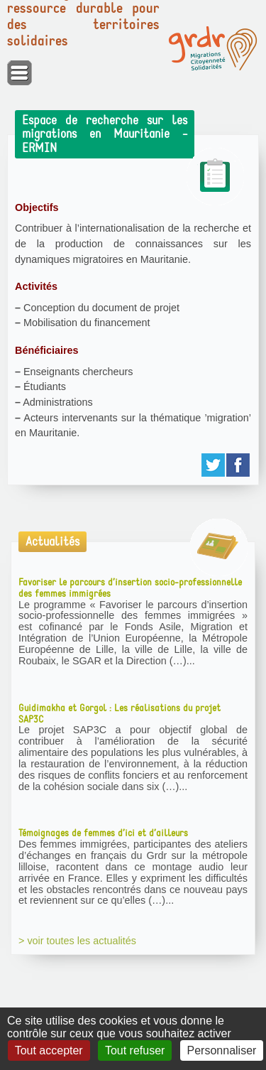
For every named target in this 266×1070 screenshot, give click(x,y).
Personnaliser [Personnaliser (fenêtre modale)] (222, 1050)
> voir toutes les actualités (77, 940)
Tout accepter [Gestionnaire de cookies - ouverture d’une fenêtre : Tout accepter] (49, 1050)
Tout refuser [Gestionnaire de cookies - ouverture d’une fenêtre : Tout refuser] (135, 1050)
